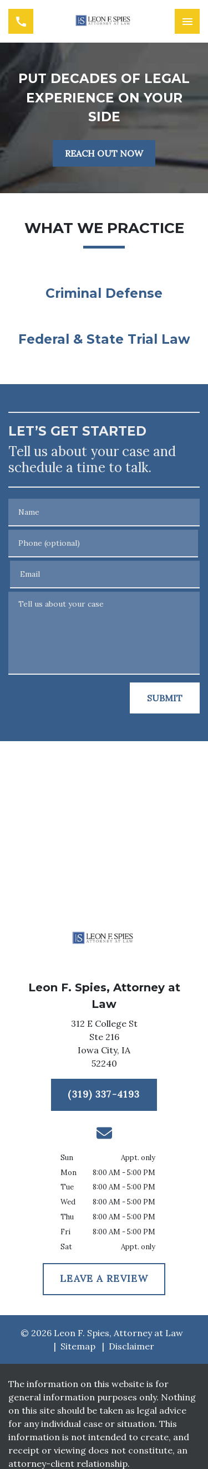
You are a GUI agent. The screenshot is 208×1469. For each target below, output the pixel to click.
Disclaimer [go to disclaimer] (131, 1346)
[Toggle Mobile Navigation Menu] (187, 21)
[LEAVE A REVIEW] (104, 1279)
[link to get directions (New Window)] (104, 1045)
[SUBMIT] (165, 697)
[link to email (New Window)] (104, 1133)
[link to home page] (104, 21)
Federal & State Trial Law (104, 339)
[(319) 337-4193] (104, 1095)
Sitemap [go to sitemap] (77, 1346)
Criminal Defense (104, 293)
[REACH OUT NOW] (104, 153)
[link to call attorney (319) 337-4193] (20, 21)
